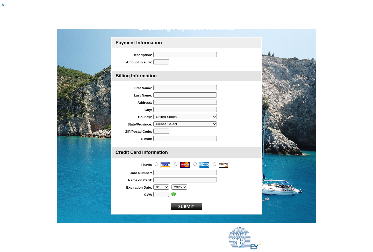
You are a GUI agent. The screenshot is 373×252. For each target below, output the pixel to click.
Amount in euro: (139, 62)
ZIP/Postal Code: (138, 132)
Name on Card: (140, 180)
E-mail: (146, 139)
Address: (145, 103)
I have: (146, 165)
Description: (142, 55)
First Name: (142, 88)
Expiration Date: (139, 187)
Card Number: (141, 173)
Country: (145, 117)
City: (148, 110)
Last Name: (143, 95)
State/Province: (139, 124)
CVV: (148, 195)
